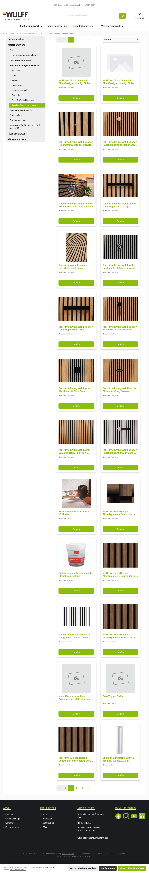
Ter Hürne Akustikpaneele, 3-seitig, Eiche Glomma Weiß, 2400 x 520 (74, 636)
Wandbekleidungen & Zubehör (24, 65)
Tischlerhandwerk (17, 133)
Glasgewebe (17, 85)
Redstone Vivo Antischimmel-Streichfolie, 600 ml (75, 574)
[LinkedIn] (142, 816)
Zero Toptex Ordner (113, 696)
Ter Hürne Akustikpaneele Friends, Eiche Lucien (72, 266)
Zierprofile (16, 95)
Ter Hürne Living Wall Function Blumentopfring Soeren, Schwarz (120, 390)
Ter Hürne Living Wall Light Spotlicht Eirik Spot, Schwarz (119, 266)
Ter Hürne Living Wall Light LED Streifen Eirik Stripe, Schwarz (73, 451)
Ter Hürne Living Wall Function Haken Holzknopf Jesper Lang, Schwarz (120, 143)
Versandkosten (68, 854)
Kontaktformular (100, 838)
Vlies (14, 75)
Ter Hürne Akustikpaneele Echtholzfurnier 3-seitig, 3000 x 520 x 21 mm (75, 759)
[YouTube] (134, 816)
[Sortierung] (121, 39)
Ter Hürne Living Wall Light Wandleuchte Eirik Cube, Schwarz (73, 390)
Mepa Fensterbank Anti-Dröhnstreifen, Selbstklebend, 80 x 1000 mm (75, 698)
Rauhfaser (16, 71)
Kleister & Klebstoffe (20, 90)
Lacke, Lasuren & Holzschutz (23, 55)
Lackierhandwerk (17, 39)
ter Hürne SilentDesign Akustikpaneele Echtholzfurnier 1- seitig (120, 513)
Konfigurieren (108, 868)
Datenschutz (48, 823)
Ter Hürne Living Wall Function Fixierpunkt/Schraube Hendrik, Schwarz (75, 143)
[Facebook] (118, 816)
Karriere (9, 823)
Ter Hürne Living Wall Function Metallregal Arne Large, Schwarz (75, 328)
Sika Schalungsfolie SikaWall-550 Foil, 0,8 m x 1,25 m (119, 759)
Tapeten (15, 80)
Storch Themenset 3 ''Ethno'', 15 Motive (74, 513)
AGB (45, 815)
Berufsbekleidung (17, 120)
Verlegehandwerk (17, 139)
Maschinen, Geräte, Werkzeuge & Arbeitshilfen (25, 126)
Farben (13, 50)
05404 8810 (84, 822)
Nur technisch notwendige (83, 868)
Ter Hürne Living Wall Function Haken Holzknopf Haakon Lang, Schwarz (120, 328)
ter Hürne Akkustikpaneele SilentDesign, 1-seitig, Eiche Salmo (74, 82)
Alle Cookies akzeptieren (132, 868)
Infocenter (10, 815)
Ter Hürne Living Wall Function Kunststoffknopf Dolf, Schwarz (75, 205)
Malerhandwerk (16, 45)
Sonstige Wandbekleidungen (24, 105)
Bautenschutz (16, 115)
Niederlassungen (13, 819)
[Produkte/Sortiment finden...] (77, 16)
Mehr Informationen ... (18, 870)
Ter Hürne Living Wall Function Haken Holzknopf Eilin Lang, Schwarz (120, 451)
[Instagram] (126, 816)
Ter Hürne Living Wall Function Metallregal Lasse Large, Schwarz (120, 205)
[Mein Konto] (139, 16)
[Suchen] (122, 16)
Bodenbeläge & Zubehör (21, 110)
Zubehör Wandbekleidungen (23, 100)
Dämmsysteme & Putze (20, 60)
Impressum (48, 819)
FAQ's (45, 827)
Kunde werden (12, 827)
